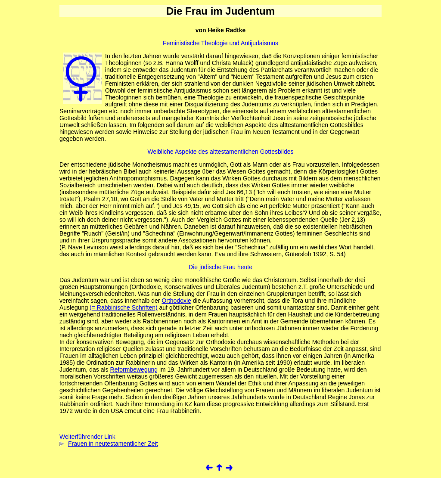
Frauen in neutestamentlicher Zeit (108, 443)
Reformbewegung (134, 369)
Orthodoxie (176, 300)
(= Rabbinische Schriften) (124, 307)
